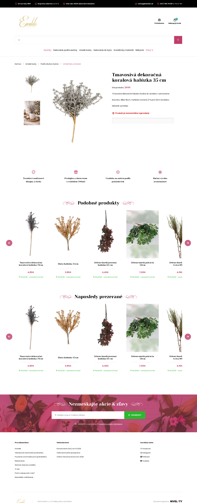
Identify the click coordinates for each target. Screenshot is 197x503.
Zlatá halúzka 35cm (68, 256)
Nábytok (139, 42)
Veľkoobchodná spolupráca (68, 445)
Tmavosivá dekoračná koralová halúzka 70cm (31, 256)
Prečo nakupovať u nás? (25, 465)
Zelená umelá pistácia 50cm (142, 256)
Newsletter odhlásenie (24, 469)
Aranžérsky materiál (124, 42)
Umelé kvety (85, 42)
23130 (127, 79)
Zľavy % (149, 42)
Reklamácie (20, 453)
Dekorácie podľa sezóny (65, 42)
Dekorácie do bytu (102, 42)
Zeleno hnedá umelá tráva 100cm (179, 256)
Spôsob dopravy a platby (25, 457)
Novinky (47, 42)
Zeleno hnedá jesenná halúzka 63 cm (105, 256)
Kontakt (18, 441)
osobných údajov (106, 416)
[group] (33, 238)
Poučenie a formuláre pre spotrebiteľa (31, 449)
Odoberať (134, 407)
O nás (17, 461)
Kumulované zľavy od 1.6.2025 (69, 441)
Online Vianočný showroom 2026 (70, 449)
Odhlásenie (117, 416)
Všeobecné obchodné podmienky (29, 445)
